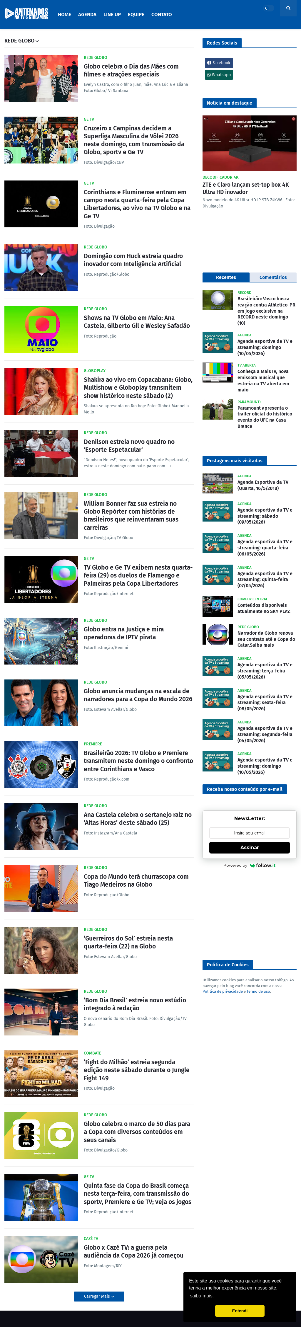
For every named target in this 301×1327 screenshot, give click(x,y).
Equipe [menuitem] (136, 14)
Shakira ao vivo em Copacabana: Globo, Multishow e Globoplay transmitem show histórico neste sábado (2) (138, 388)
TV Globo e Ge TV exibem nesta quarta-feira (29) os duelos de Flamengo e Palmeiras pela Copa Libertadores (138, 575)
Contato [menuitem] (161, 14)
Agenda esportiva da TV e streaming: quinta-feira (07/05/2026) (265, 580)
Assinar (249, 847)
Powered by (250, 865)
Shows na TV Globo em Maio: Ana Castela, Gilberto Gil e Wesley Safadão (137, 322)
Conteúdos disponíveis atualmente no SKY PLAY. (264, 608)
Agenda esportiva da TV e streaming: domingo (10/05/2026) (265, 347)
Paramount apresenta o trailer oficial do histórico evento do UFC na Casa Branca (265, 417)
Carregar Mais (97, 1296)
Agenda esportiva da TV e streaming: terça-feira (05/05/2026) (265, 671)
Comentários (273, 277)
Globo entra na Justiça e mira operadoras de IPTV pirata (124, 633)
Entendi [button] (240, 1311)
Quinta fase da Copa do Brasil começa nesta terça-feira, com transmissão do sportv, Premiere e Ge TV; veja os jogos (137, 1194)
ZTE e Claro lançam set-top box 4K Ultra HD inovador (246, 188)
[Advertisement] (250, 914)
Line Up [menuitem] (112, 14)
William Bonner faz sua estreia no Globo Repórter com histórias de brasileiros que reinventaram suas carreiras (131, 516)
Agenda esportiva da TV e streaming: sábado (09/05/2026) (265, 516)
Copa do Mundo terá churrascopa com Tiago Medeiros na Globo (136, 880)
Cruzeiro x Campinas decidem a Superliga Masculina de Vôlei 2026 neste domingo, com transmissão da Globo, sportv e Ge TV (134, 140)
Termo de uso (258, 991)
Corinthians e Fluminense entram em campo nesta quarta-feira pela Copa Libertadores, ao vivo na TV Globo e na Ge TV (137, 204)
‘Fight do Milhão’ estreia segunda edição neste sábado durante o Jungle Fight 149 (137, 1070)
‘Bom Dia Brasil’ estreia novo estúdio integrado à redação (135, 1004)
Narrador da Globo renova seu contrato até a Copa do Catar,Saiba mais (266, 639)
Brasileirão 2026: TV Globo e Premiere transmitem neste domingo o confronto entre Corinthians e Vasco (138, 761)
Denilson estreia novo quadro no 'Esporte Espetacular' (129, 446)
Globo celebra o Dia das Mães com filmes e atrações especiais (131, 70)
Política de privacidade (223, 991)
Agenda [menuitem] (87, 14)
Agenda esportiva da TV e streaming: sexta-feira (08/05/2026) (265, 703)
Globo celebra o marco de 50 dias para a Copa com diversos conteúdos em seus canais (137, 1132)
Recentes (226, 277)
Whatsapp (219, 74)
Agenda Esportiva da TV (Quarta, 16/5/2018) (263, 485)
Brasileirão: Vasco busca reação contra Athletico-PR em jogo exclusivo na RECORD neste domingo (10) (266, 311)
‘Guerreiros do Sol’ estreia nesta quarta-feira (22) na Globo (128, 942)
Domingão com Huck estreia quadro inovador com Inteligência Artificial (133, 260)
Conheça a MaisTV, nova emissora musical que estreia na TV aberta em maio (263, 380)
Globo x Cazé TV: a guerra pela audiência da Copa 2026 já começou (133, 1251)
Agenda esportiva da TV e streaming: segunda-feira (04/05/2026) (265, 734)
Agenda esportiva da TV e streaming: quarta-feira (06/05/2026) (265, 548)
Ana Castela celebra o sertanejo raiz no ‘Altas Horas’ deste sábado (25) (138, 819)
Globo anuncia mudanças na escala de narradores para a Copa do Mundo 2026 (138, 695)
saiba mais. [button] (202, 1295)
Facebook (218, 62)
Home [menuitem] (64, 14)
